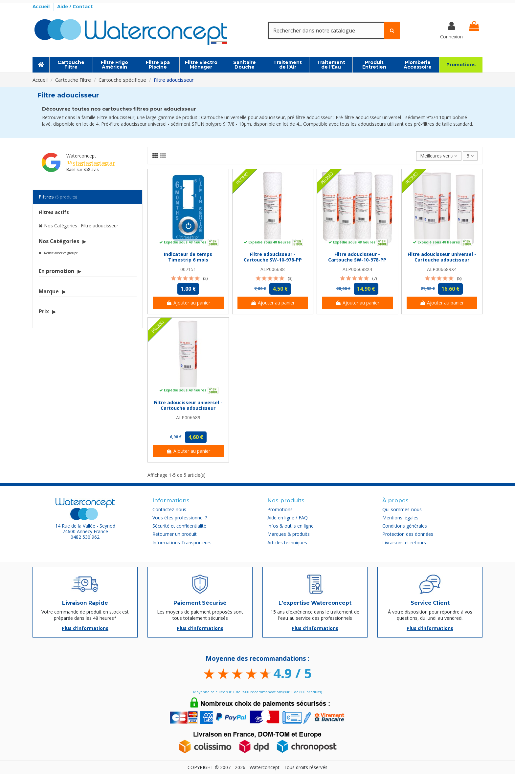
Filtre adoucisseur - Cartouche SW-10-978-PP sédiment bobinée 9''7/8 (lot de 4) (357, 262)
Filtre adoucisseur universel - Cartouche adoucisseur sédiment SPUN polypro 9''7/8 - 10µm (188, 410)
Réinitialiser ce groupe (60, 253)
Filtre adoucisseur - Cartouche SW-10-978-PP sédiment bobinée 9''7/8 (273, 259)
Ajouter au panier (188, 303)
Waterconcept (81, 156)
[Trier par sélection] (438, 156)
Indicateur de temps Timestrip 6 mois (188, 257)
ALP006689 (188, 417)
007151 (188, 269)
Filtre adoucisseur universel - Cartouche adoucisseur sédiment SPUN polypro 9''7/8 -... (442, 262)
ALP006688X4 (357, 269)
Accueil (42, 6)
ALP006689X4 (442, 269)
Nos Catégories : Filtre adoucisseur (81, 225)
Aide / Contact (75, 6)
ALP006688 (272, 269)
